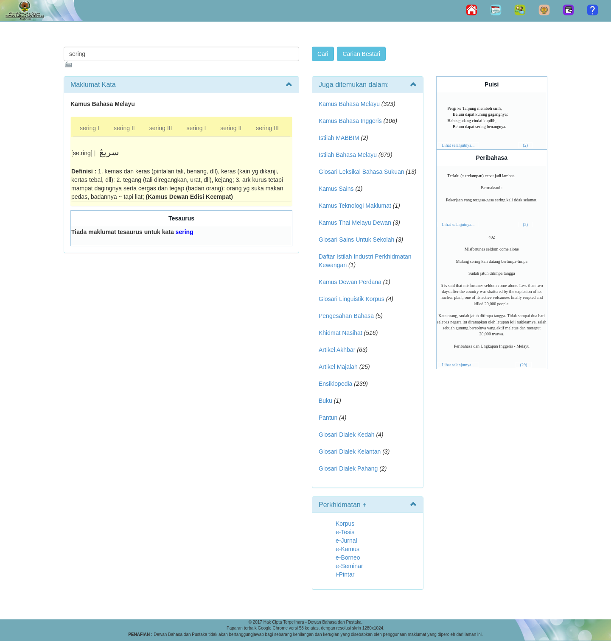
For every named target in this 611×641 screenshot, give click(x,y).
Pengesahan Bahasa (346, 315)
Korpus (345, 523)
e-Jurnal (346, 540)
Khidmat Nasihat (340, 332)
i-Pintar (345, 574)
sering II (124, 128)
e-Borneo (348, 557)
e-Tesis (345, 532)
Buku (325, 400)
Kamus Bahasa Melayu (350, 103)
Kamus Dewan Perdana (350, 282)
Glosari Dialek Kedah (347, 434)
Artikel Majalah (338, 366)
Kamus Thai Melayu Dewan (355, 222)
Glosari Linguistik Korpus (351, 298)
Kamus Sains (336, 188)
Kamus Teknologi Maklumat (355, 205)
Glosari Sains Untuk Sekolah (356, 239)
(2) (525, 145)
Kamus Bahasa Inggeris (350, 120)
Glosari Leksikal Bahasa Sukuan (361, 171)
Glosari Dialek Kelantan (350, 451)
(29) (523, 364)
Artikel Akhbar (337, 349)
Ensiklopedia (335, 383)
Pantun (328, 417)
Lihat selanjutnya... (458, 145)
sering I (89, 128)
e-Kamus (347, 549)
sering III (160, 128)
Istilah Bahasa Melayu (348, 154)
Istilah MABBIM (339, 137)
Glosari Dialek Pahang (348, 468)
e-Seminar (349, 566)
